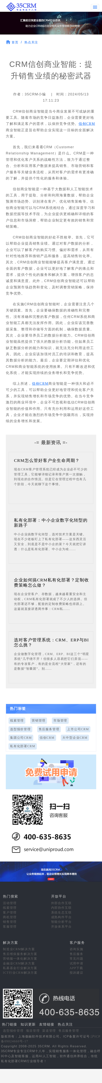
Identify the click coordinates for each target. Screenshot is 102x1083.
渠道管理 (49, 1030)
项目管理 (33, 1030)
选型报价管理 (20, 729)
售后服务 (76, 953)
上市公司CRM (78, 729)
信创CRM (87, 124)
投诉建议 (76, 972)
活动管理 (10, 902)
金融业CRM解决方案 (19, 963)
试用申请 (76, 963)
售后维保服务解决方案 (20, 953)
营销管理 (38, 720)
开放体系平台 (61, 926)
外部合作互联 (61, 902)
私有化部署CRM (22, 746)
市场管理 (60, 720)
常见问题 (76, 958)
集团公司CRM (21, 737)
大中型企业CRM (74, 737)
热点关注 (31, 42)
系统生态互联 (61, 912)
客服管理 (10, 926)
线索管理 (17, 720)
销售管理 (10, 921)
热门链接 (9, 1024)
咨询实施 (76, 949)
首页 (15, 42)
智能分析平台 (61, 921)
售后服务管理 (49, 729)
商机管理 (10, 917)
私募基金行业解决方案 (20, 967)
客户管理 (10, 912)
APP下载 (76, 967)
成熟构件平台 (61, 917)
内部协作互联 (61, 907)
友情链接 (46, 1024)
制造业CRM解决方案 (19, 949)
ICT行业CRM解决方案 (20, 972)
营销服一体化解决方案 (20, 958)
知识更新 (28, 1024)
